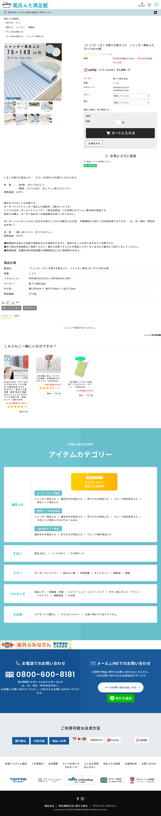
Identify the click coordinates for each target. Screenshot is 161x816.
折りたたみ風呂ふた (98, 498)
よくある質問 (91, 763)
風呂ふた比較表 (111, 763)
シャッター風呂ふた (35, 36)
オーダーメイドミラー (47, 572)
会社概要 (53, 763)
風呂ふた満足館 (11, 18)
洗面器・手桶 (56, 591)
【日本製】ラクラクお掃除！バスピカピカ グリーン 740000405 (80, 384)
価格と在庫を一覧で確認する (96, 109)
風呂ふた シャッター (15, 27)
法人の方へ (90, 767)
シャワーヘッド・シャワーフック (86, 591)
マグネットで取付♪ (45, 614)
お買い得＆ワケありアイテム (100, 614)
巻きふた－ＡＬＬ (13, 22)
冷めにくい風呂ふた (48, 502)
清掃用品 (58, 595)
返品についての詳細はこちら (98, 161)
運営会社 (49, 805)
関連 (127, 572)
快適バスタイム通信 (16, 763)
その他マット (77, 553)
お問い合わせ (149, 763)
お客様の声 (131, 763)
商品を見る (23, 411)
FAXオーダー (72, 767)
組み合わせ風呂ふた (72, 498)
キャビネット (101, 572)
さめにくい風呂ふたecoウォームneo (57, 519)
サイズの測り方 (71, 763)
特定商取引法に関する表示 (73, 805)
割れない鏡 (69, 572)
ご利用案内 (37, 763)
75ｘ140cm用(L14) (14, 31)
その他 (71, 595)
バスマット (43, 595)
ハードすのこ (58, 553)
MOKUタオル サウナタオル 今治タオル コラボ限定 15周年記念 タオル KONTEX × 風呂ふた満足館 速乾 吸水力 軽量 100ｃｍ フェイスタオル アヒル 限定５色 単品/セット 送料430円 (16, 390)
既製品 (31, 27)
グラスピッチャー (70, 614)
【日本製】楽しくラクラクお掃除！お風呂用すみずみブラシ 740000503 (48, 378)
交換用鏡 (85, 572)
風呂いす (39, 591)
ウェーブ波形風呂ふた (126, 498)
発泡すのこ (41, 553)
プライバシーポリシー (104, 805)
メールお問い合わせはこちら (121, 687)
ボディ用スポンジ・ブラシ (123, 591)
